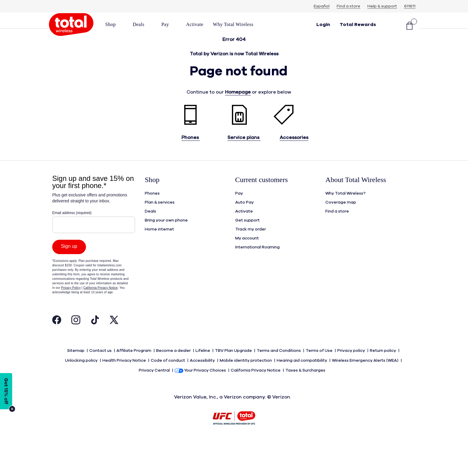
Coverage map (340, 214)
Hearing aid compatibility (302, 370)
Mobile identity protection (246, 370)
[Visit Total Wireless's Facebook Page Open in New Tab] (56, 333)
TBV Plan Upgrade (234, 361)
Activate (244, 223)
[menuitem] (114, 26)
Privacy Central (155, 379)
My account (247, 250)
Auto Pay (244, 214)
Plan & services (160, 214)
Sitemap (76, 361)
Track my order (250, 241)
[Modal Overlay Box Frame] (93, 254)
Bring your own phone (166, 232)
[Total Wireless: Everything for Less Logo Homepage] (71, 26)
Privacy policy (351, 361)
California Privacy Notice (256, 379)
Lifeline (203, 361)
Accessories (294, 149)
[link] (194, 24)
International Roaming (257, 259)
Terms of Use (319, 361)
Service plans (244, 149)
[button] (114, 24)
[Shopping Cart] (409, 26)
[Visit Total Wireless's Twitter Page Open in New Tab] (114, 333)
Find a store (337, 223)
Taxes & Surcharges (305, 379)
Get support (247, 232)
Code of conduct (168, 370)
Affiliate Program (134, 361)
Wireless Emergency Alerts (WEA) (365, 370)
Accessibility (203, 370)
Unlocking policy (81, 370)
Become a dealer (174, 361)
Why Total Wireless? (345, 205)
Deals (150, 223)
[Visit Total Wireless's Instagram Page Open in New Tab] (75, 333)
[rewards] (358, 26)
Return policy (383, 361)
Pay (239, 205)
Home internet (159, 241)
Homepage (238, 104)
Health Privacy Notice (124, 370)
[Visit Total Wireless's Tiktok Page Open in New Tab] (94, 333)
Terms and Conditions (279, 361)
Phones (190, 149)
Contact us (101, 361)
